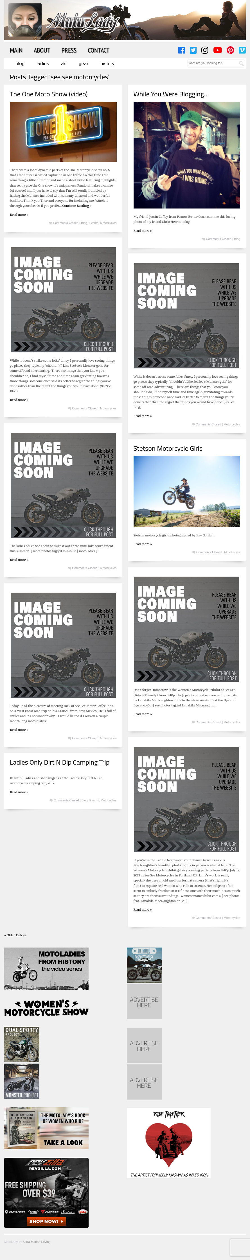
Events (93, 223)
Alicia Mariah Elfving (36, 1241)
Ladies (43, 63)
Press (69, 50)
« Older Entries (15, 935)
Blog (19, 63)
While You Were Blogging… (171, 94)
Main (16, 50)
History (107, 63)
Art (64, 63)
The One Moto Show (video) (48, 94)
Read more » (19, 214)
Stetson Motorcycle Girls (168, 448)
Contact (98, 50)
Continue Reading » (76, 205)
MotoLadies (232, 552)
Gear (83, 63)
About (42, 50)
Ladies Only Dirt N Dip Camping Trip (59, 762)
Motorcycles (108, 223)
